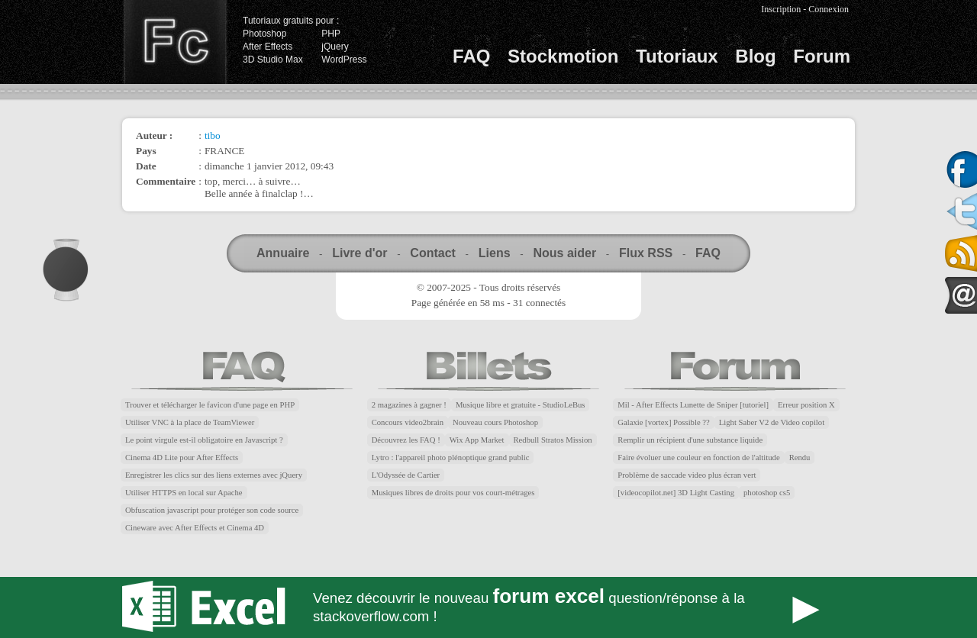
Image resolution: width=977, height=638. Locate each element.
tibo (213, 135)
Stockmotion (563, 56)
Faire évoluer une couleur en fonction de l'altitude (698, 457)
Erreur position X (806, 405)
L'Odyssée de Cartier (406, 475)
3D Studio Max (273, 59)
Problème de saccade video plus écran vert (686, 475)
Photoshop (264, 33)
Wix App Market (477, 440)
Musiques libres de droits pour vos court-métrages (453, 492)
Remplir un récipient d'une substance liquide (690, 440)
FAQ (471, 56)
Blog (755, 56)
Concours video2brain (407, 422)
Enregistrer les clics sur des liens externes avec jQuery (213, 475)
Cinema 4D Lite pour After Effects (181, 457)
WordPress (343, 59)
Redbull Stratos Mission (553, 440)
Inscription (781, 9)
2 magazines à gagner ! (409, 405)
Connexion (828, 9)
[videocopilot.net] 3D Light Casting (675, 492)
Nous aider (564, 252)
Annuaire (282, 252)
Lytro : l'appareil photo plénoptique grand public (451, 457)
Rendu (800, 457)
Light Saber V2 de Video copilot (771, 422)
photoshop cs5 (766, 492)
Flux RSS (645, 252)
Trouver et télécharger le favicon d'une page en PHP (210, 405)
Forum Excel (488, 607)
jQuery (334, 46)
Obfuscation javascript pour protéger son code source (211, 510)
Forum (821, 56)
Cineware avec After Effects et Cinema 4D (194, 528)
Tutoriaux (677, 56)
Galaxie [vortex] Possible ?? (663, 422)
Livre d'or (359, 252)
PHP (330, 33)
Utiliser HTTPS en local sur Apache (184, 492)
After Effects (267, 46)
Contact (433, 252)
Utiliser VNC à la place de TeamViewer (189, 422)
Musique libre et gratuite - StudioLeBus (520, 405)
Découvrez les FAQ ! (406, 440)
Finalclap (174, 42)
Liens (495, 252)
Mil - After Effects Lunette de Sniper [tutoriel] (693, 405)
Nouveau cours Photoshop (495, 422)
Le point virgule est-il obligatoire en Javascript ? (204, 440)
